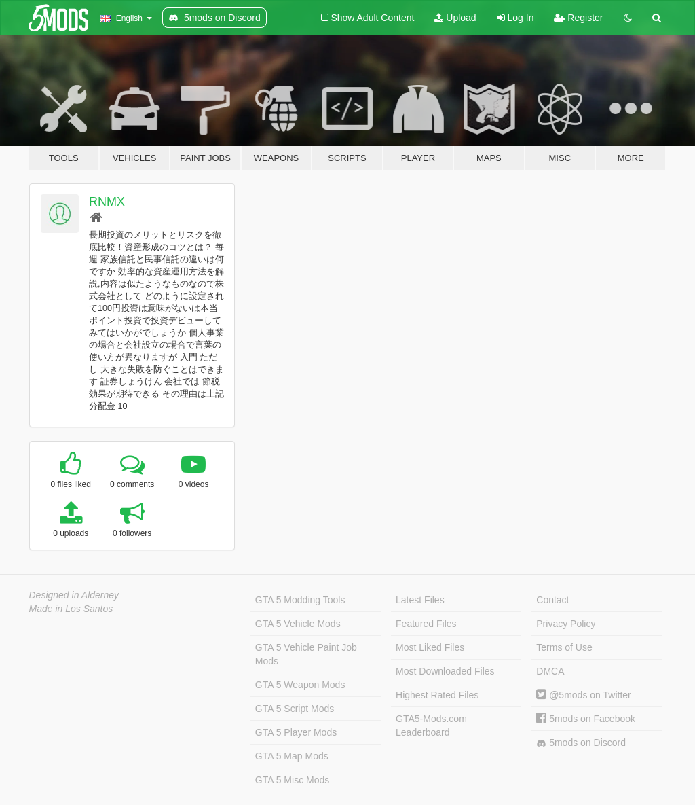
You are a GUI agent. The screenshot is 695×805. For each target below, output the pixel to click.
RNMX (107, 202)
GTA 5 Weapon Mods (300, 684)
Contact (552, 599)
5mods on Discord (581, 743)
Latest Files (420, 599)
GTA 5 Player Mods (296, 732)
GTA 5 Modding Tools (300, 599)
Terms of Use (564, 647)
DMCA (550, 671)
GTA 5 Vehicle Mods (298, 623)
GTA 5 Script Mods (294, 708)
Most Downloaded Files (445, 671)
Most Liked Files (430, 647)
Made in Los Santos (71, 608)
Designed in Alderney (74, 595)
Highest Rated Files (437, 695)
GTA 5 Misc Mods (292, 779)
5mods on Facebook (585, 719)
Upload (455, 17)
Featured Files (426, 623)
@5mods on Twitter (583, 695)
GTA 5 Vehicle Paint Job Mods (306, 654)
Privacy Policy (565, 623)
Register (578, 17)
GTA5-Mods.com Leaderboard (431, 725)
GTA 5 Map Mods (291, 756)
